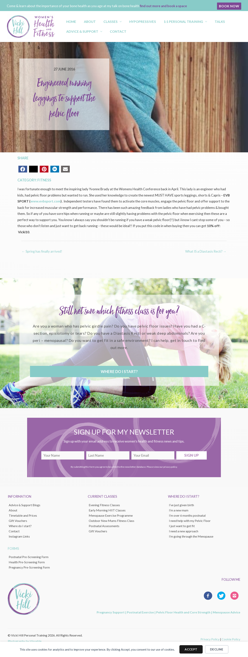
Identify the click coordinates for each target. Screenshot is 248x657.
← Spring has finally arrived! (42, 251)
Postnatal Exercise (140, 612)
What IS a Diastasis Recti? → (205, 251)
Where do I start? (20, 525)
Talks (200, 20)
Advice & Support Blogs (24, 505)
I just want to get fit (182, 525)
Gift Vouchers (18, 520)
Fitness (44, 180)
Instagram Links (19, 536)
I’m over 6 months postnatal (187, 515)
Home (69, 20)
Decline (216, 649)
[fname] (62, 455)
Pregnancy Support (111, 612)
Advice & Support (80, 32)
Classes (101, 20)
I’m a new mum (178, 510)
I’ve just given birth (181, 505)
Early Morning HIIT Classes (107, 510)
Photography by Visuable (24, 641)
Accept (191, 649)
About (84, 20)
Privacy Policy (210, 639)
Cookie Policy (231, 639)
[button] (229, 6)
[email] (153, 455)
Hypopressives (129, 20)
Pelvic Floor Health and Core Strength (183, 612)
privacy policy (170, 466)
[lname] (107, 455)
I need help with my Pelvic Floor (190, 520)
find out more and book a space (163, 6)
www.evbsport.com (45, 201)
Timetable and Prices (23, 515)
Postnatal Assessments (104, 525)
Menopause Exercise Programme (111, 515)
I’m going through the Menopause (191, 536)
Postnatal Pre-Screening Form (28, 557)
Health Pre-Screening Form (27, 562)
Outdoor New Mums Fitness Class (111, 520)
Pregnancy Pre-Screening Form (29, 567)
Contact (112, 32)
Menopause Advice (226, 612)
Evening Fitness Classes (104, 505)
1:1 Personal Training (167, 20)
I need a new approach (183, 531)
